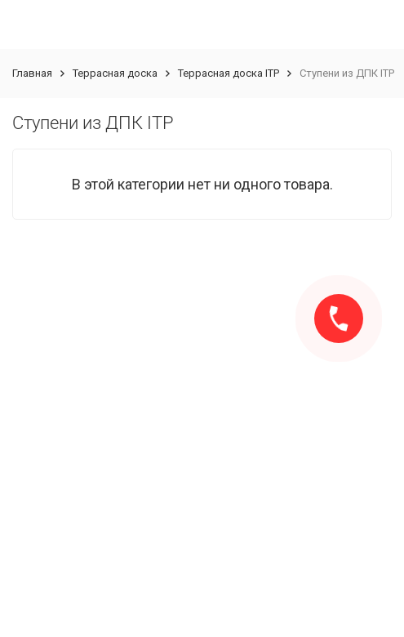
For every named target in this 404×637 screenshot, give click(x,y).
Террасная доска (115, 73)
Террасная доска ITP (228, 73)
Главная (32, 73)
